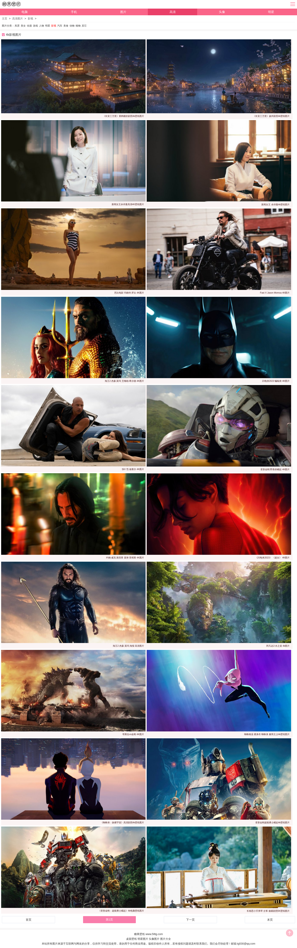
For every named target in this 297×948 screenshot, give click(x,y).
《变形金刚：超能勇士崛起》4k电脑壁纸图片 (121, 910)
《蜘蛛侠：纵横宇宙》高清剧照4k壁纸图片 (122, 822)
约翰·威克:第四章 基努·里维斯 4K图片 (125, 557)
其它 (84, 25)
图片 (123, 12)
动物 (72, 25)
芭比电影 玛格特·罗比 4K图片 (129, 292)
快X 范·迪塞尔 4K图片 (133, 469)
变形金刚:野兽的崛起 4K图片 (275, 469)
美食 (65, 25)
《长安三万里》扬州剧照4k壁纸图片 (271, 116)
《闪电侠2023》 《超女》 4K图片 (272, 557)
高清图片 (17, 18)
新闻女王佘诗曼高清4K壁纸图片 (128, 204)
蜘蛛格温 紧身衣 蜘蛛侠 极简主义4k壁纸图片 (267, 734)
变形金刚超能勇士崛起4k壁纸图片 (272, 822)
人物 (41, 25)
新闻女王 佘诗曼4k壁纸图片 (275, 204)
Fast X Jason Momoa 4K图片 (275, 292)
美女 (23, 25)
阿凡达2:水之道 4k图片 (278, 646)
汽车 (59, 25)
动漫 (29, 25)
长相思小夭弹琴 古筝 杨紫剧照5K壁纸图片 (268, 911)
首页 (28, 919)
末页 (270, 919)
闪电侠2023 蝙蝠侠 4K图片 (276, 381)
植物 (78, 25)
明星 (271, 12)
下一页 (190, 919)
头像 (222, 12)
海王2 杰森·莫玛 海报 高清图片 (128, 646)
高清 (173, 12)
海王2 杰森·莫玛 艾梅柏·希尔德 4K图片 (124, 381)
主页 (4, 18)
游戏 (35, 25)
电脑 (25, 12)
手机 (74, 12)
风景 (17, 25)
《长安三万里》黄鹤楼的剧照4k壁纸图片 (123, 116)
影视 (30, 18)
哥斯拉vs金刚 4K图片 (133, 734)
